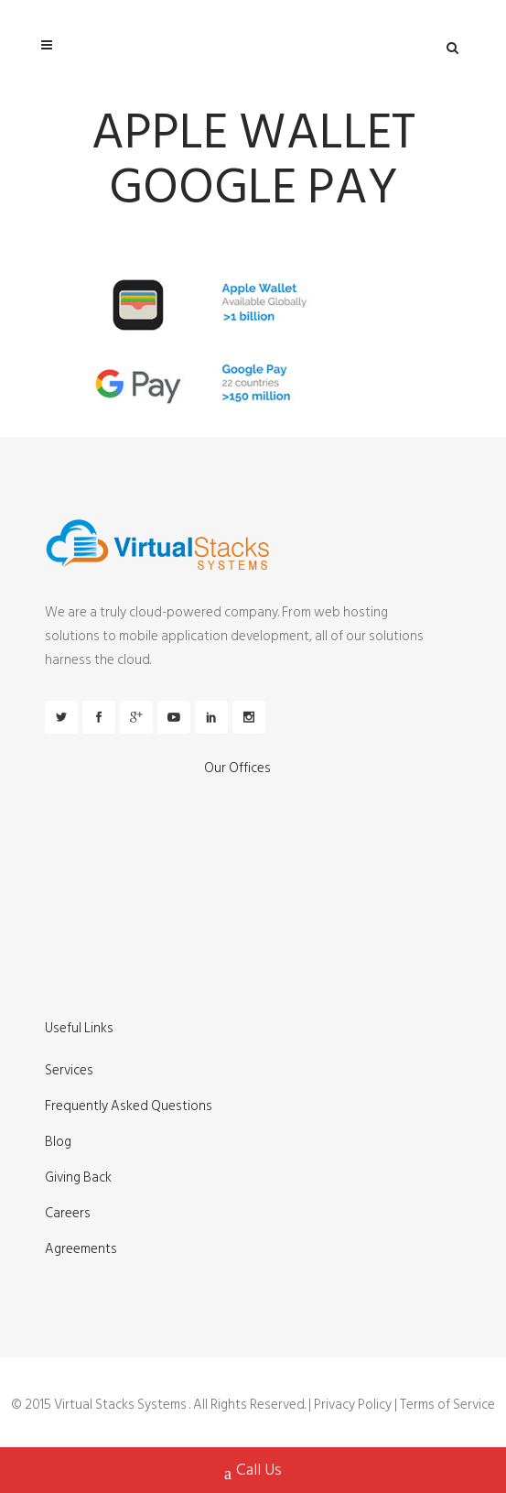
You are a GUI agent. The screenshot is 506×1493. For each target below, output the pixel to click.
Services (69, 1071)
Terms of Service (447, 1404)
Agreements (81, 1249)
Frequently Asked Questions (128, 1106)
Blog (58, 1142)
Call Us (253, 1472)
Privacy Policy (353, 1404)
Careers (68, 1214)
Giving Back (78, 1178)
